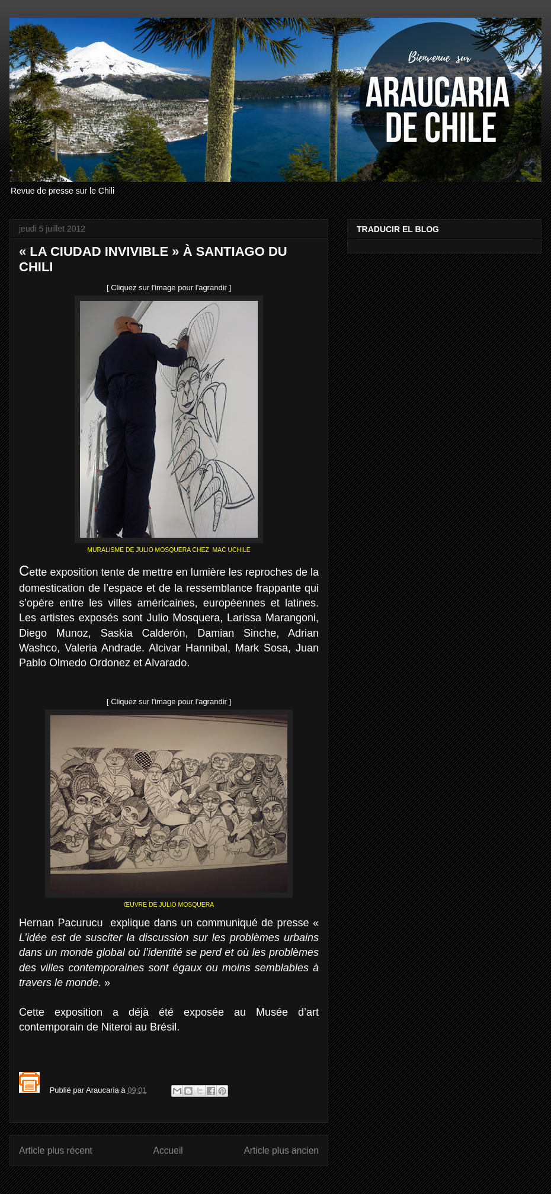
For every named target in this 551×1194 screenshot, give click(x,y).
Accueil (168, 1150)
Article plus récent (55, 1150)
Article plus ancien (281, 1150)
